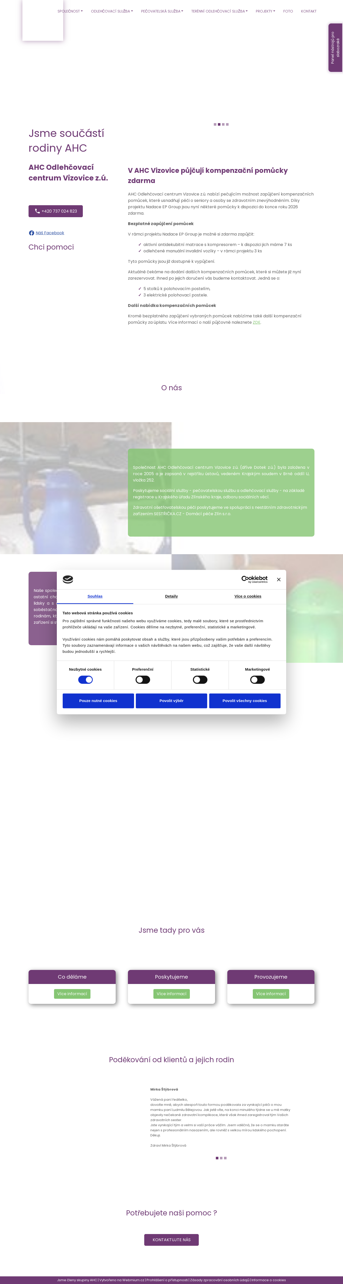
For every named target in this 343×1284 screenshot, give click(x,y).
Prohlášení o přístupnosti (167, 1280)
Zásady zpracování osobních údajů (219, 1280)
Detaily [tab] (171, 596)
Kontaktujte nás (172, 1240)
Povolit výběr (171, 701)
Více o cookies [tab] (247, 596)
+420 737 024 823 (55, 211)
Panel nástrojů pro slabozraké (335, 48)
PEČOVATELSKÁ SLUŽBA (160, 11)
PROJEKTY (264, 11)
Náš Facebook (50, 233)
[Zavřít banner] (279, 579)
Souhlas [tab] (94, 596)
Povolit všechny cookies (244, 701)
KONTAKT (308, 11)
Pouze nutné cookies (98, 701)
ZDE (256, 322)
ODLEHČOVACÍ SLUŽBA (110, 11)
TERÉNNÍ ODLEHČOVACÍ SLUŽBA (218, 11)
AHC (93, 1280)
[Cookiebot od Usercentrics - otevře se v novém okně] (245, 579)
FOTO (288, 11)
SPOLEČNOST (69, 11)
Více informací (72, 994)
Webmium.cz (133, 1280)
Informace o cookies (269, 1280)
